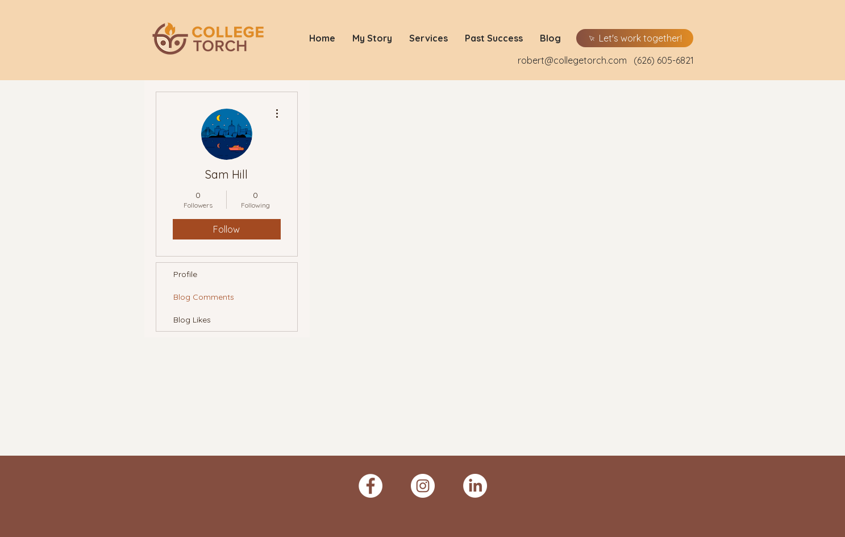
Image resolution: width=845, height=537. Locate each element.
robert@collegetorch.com (572, 60)
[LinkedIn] (475, 486)
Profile (185, 274)
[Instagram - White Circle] (423, 486)
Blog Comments (203, 297)
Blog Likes (192, 320)
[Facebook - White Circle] (370, 486)
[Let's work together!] (634, 38)
